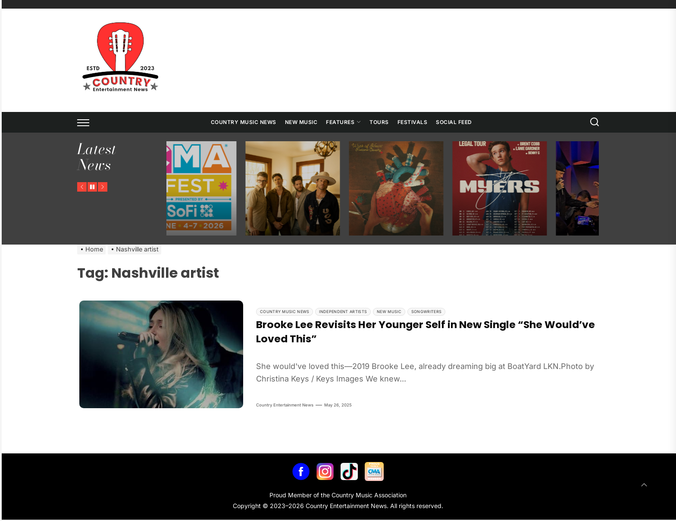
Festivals (412, 122)
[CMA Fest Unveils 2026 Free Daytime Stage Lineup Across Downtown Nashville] (194, 188)
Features (343, 122)
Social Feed (454, 122)
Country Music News (243, 122)
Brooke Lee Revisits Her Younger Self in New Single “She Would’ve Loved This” (401, 332)
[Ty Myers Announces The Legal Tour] (505, 188)
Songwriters (426, 311)
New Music (301, 122)
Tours (379, 122)
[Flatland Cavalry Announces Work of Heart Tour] (401, 188)
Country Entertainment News (284, 406)
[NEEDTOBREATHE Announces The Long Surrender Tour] (298, 188)
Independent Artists (343, 311)
